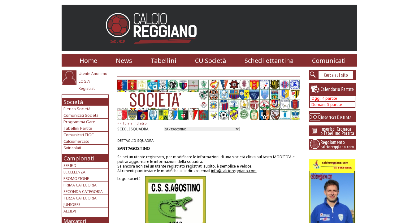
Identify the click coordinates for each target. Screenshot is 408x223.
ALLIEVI (69, 211)
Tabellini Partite (77, 128)
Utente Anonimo (93, 73)
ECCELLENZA (74, 172)
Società (73, 102)
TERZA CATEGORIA (80, 198)
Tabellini (163, 60)
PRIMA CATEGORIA (80, 185)
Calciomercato (76, 141)
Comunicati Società (80, 115)
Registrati (87, 88)
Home (88, 60)
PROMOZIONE (76, 178)
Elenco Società (76, 109)
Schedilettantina (269, 60)
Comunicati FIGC (78, 135)
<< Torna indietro (132, 123)
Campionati (78, 158)
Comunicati (329, 60)
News (124, 60)
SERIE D (69, 165)
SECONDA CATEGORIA (83, 191)
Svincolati (72, 148)
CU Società (210, 60)
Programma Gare (79, 122)
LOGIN (84, 81)
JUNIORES (71, 204)
